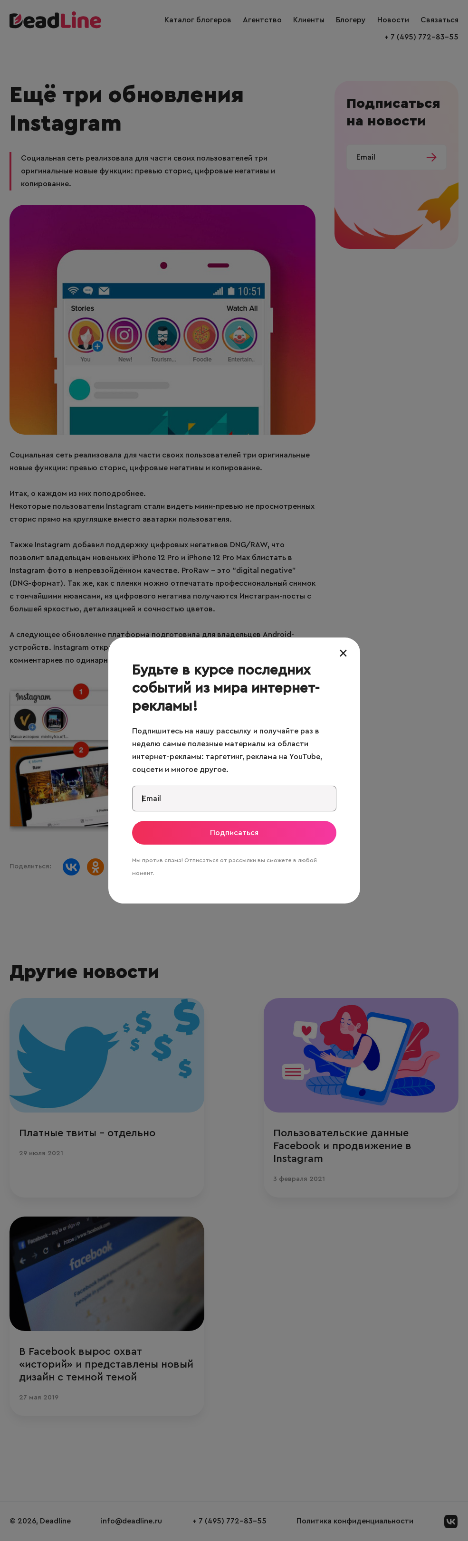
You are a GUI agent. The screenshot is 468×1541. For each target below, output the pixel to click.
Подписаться (234, 833)
